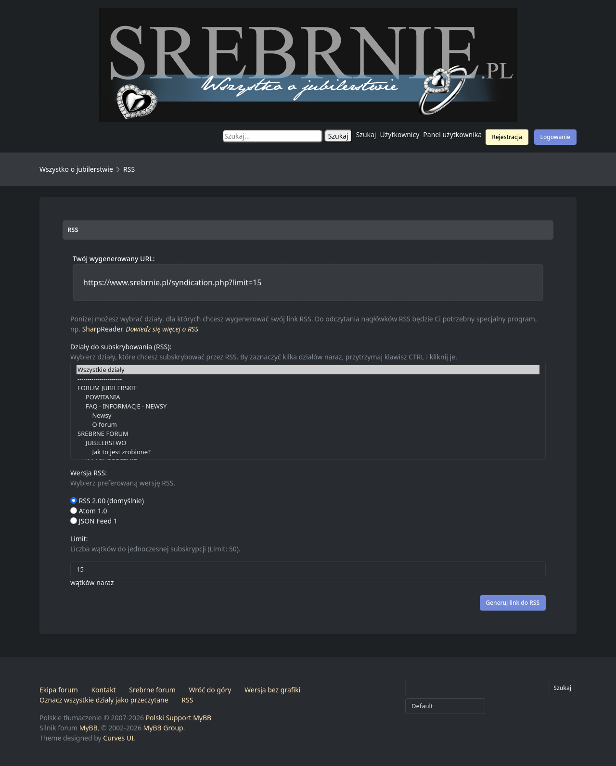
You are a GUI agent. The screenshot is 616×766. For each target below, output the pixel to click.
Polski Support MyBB (179, 717)
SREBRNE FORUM (308, 433)
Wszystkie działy (308, 369)
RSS (187, 699)
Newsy (308, 415)
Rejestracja (507, 137)
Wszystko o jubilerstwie (76, 169)
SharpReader (102, 328)
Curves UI (118, 737)
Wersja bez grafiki (272, 689)
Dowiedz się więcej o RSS (162, 328)
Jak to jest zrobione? (308, 452)
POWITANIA (308, 397)
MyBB (88, 727)
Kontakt (103, 689)
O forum (308, 424)
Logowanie (555, 137)
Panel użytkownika (452, 134)
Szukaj (366, 134)
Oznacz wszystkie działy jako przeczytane (103, 699)
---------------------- (308, 378)
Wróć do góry (210, 689)
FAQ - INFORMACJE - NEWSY (308, 406)
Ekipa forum (58, 689)
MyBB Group (163, 727)
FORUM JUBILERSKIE (308, 388)
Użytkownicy (400, 134)
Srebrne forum (152, 689)
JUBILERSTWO (308, 442)
